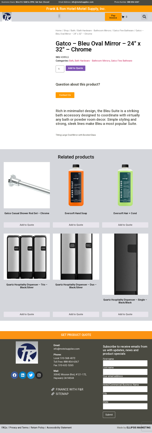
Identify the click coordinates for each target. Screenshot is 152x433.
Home (59, 30)
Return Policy (38, 427)
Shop (66, 30)
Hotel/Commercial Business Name (125, 387)
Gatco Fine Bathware (123, 30)
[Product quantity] (60, 69)
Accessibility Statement (59, 427)
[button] (59, 16)
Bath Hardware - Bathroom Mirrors (94, 30)
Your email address (125, 378)
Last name (125, 369)
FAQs (4, 427)
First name (125, 361)
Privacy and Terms (18, 427)
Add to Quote (75, 68)
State (125, 404)
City (125, 395)
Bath (73, 30)
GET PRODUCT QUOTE (76, 335)
